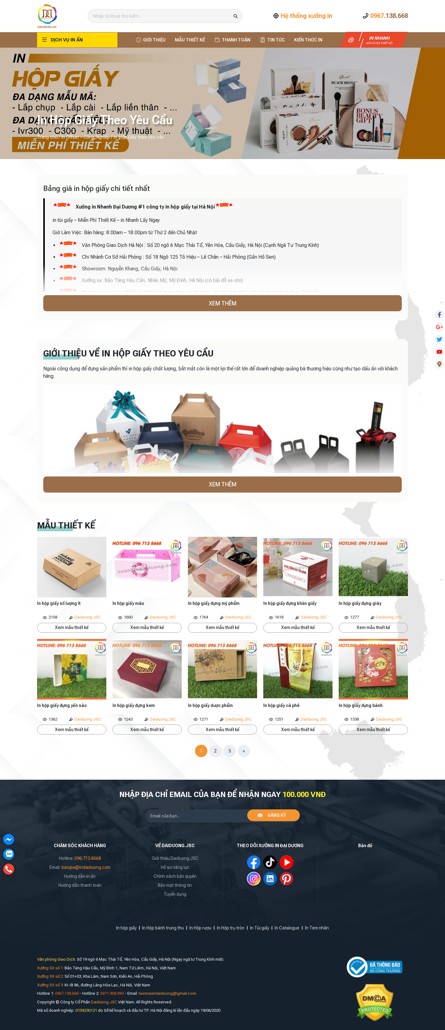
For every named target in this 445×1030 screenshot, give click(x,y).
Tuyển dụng (175, 894)
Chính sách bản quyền (175, 876)
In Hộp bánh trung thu (163, 927)
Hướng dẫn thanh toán (80, 885)
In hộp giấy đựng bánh (361, 705)
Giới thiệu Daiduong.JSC (175, 858)
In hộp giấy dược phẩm (210, 705)
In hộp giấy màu (128, 603)
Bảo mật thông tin (175, 885)
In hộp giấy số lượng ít (59, 603)
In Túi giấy (259, 927)
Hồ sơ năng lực (175, 867)
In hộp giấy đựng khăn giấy (289, 603)
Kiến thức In (308, 39)
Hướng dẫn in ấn (79, 876)
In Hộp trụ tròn (230, 927)
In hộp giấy (126, 927)
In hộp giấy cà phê (281, 705)
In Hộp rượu (200, 927)
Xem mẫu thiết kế (72, 627)
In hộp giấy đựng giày (360, 603)
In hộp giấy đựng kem (133, 705)
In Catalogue (287, 927)
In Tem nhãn (317, 927)
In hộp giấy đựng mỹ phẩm (213, 603)
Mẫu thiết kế (190, 39)
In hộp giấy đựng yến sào (62, 705)
